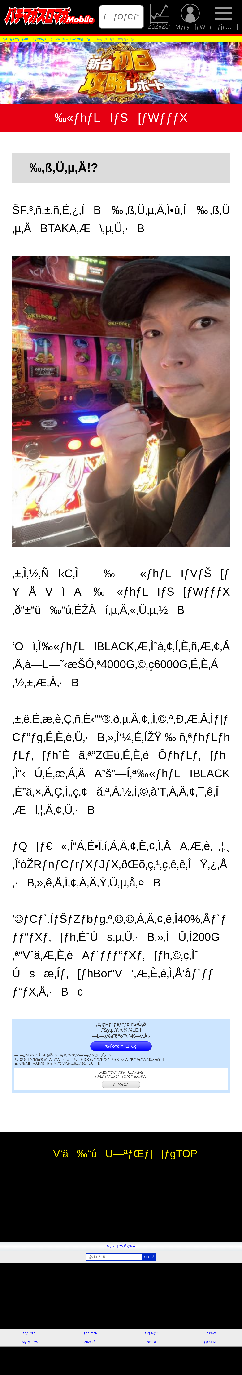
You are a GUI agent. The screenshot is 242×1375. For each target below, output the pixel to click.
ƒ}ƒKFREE (212, 1342)
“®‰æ (211, 1333)
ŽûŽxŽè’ (159, 17)
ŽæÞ (151, 1342)
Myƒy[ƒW (190, 17)
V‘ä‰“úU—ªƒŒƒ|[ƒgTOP (121, 1153)
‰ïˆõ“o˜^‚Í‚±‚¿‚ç (121, 1046)
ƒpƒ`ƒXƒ (30, 1333)
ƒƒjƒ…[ (223, 17)
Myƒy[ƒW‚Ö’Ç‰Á (121, 1246)
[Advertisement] (121, 1208)
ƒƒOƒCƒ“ (121, 17)
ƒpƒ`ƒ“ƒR (90, 1333)
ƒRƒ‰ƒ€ (151, 1333)
